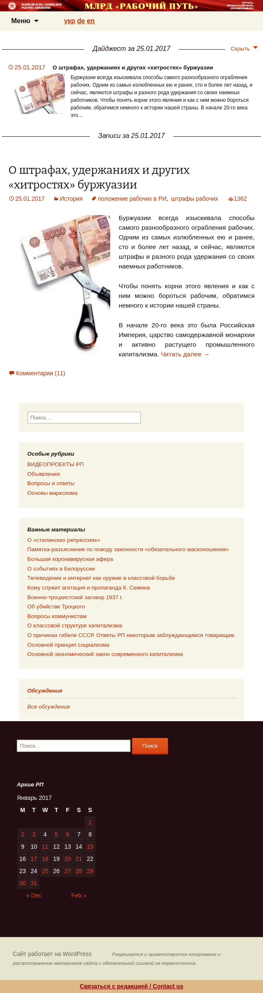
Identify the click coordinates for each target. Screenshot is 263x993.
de (81, 20)
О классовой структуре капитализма (74, 625)
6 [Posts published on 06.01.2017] (67, 834)
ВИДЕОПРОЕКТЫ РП (55, 464)
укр (69, 20)
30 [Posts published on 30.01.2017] (22, 883)
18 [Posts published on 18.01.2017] (45, 858)
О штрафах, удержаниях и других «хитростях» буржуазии (133, 67)
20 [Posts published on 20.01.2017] (67, 858)
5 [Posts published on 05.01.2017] (56, 834)
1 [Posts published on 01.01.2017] (90, 822)
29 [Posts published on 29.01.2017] (90, 871)
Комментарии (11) (40, 373)
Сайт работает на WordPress (52, 954)
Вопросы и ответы (50, 483)
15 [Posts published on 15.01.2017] (90, 846)
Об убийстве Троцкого (56, 606)
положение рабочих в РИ (132, 198)
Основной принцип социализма (68, 645)
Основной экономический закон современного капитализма (105, 654)
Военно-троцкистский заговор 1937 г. (75, 597)
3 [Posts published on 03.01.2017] (34, 834)
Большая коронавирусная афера (70, 559)
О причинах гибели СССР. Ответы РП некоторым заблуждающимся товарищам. (131, 635)
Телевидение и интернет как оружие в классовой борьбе (101, 578)
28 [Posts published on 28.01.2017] (79, 871)
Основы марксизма (52, 493)
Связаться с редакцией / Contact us (131, 986)
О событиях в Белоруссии (61, 569)
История (71, 198)
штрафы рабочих (194, 198)
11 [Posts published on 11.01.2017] (45, 846)
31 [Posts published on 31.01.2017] (34, 883)
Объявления (43, 474)
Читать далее (185, 354)
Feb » (79, 895)
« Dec (34, 895)
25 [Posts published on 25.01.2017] (45, 871)
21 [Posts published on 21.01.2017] (79, 858)
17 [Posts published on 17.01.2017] (34, 858)
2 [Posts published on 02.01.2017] (22, 834)
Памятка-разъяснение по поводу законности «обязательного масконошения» (128, 549)
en (91, 20)
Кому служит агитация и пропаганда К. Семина (88, 587)
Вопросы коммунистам (57, 616)
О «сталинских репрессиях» (63, 540)
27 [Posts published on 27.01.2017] (67, 871)
